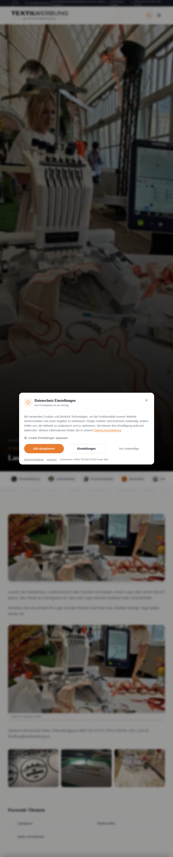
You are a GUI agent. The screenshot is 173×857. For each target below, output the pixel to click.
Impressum (52, 459)
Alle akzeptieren (44, 448)
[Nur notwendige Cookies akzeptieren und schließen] (146, 400)
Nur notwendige (129, 448)
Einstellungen (86, 448)
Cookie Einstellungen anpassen (46, 438)
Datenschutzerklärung (107, 430)
